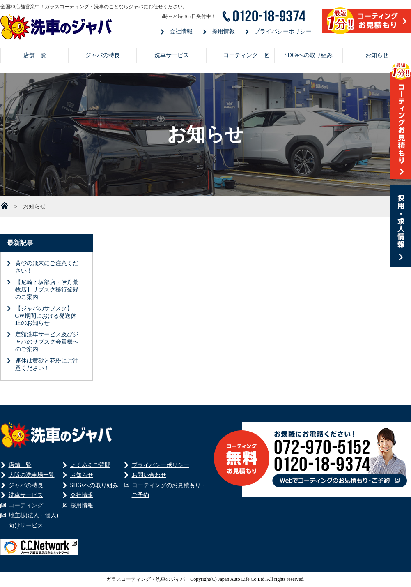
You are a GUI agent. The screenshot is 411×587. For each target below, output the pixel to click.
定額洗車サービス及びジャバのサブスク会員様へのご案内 (46, 341)
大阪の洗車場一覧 (32, 475)
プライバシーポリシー (283, 31)
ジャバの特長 (102, 55)
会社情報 (181, 31)
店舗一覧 (34, 55)
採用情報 (223, 31)
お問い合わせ (149, 475)
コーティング (240, 55)
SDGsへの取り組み (309, 55)
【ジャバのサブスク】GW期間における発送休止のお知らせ (45, 315)
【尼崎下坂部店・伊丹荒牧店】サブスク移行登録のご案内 (46, 289)
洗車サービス (171, 55)
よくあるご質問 (90, 465)
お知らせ (376, 55)
